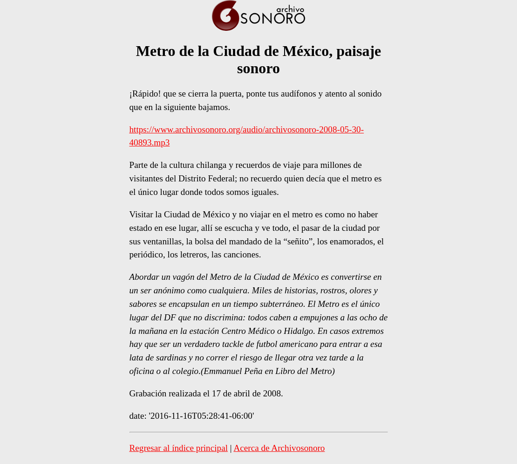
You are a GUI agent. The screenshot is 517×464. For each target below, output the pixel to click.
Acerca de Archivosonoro (279, 448)
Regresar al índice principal (178, 448)
